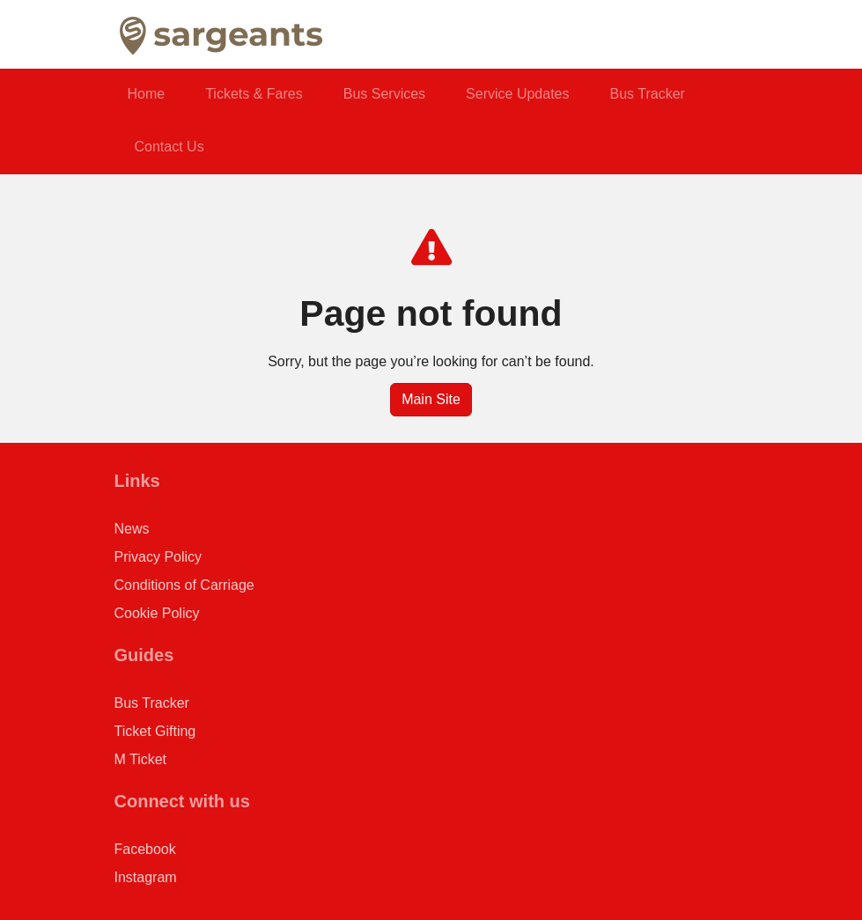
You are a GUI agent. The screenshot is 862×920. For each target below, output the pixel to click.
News (132, 528)
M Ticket (140, 759)
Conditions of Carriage (184, 585)
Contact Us (169, 146)
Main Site (431, 399)
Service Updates (517, 93)
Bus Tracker (647, 93)
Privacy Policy (158, 556)
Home (147, 93)
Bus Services (384, 93)
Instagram (145, 877)
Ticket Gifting (155, 731)
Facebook (145, 849)
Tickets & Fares (254, 93)
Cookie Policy (157, 613)
